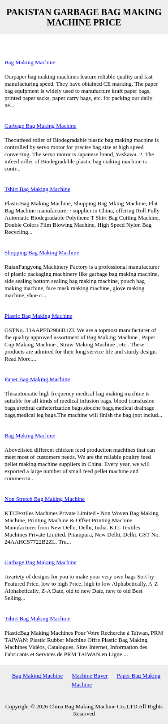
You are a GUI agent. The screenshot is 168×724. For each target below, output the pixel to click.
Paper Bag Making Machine (37, 379)
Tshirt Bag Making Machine (37, 189)
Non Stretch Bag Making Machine (44, 498)
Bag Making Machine (29, 62)
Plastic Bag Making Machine (38, 315)
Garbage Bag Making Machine (40, 125)
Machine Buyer (90, 675)
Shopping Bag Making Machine (41, 252)
